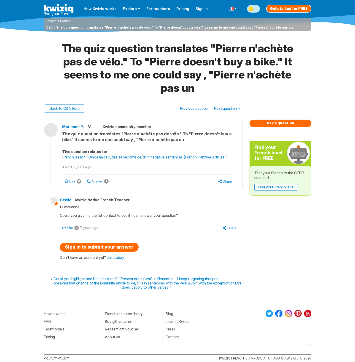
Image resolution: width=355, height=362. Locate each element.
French (51, 21)
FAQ (47, 321)
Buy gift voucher (118, 321)
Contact (172, 337)
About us (112, 337)
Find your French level (276, 187)
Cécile (65, 200)
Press (170, 329)
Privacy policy (56, 358)
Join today (115, 257)
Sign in (202, 8)
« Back (65, 108)
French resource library (124, 313)
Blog (169, 313)
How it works (54, 313)
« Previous (193, 108)
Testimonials (54, 329)
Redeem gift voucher (122, 329)
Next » (227, 108)
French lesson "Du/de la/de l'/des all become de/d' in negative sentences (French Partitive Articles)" (145, 157)
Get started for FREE (289, 8)
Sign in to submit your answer (99, 247)
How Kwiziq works (99, 8)
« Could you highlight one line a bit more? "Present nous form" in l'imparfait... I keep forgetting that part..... (137, 279)
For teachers (158, 8)
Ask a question (280, 123)
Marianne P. (73, 126)
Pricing (182, 8)
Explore (131, 8)
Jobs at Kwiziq (177, 321)
